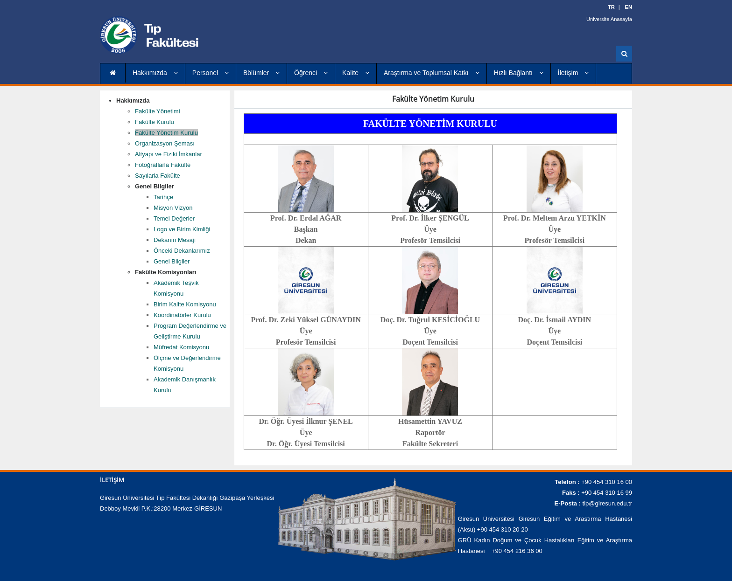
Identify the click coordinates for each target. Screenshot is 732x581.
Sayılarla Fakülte (157, 175)
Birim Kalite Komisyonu (185, 304)
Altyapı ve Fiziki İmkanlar (168, 154)
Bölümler (261, 72)
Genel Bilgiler (172, 261)
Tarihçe (163, 197)
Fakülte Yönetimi (157, 111)
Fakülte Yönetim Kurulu (166, 132)
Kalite (355, 72)
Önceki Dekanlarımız (182, 250)
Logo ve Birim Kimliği (182, 229)
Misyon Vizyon (173, 207)
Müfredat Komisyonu (181, 347)
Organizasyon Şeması (165, 143)
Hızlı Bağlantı (518, 72)
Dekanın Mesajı (175, 239)
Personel (210, 72)
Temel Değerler (174, 218)
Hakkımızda (155, 72)
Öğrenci (311, 72)
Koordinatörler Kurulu (182, 314)
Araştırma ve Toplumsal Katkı (431, 72)
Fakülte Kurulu (154, 121)
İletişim (573, 72)
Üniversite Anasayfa (609, 18)
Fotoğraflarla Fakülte (162, 164)
